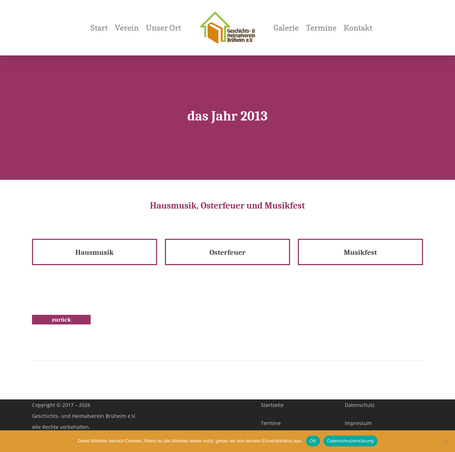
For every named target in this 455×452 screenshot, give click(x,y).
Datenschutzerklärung (350, 440)
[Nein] (446, 441)
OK (313, 440)
